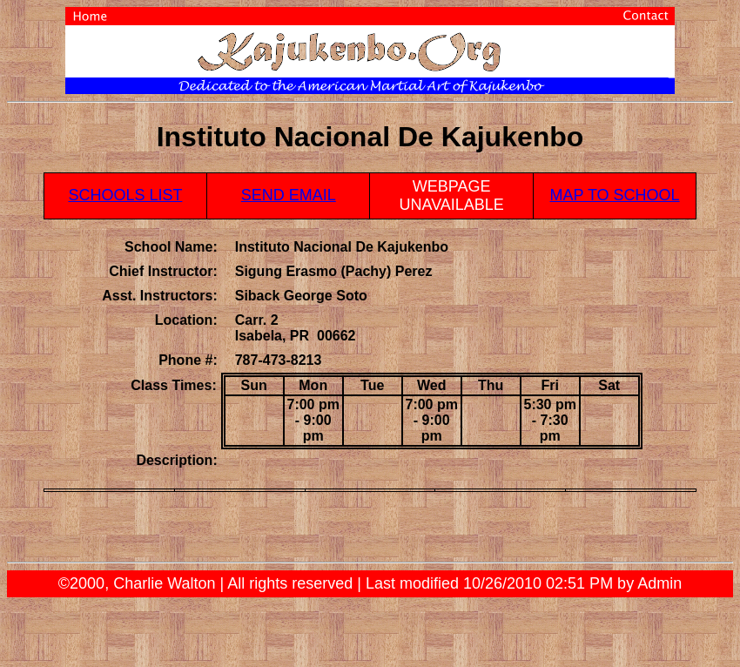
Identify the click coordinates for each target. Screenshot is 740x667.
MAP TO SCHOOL (615, 195)
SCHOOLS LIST (125, 195)
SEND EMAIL (288, 195)
